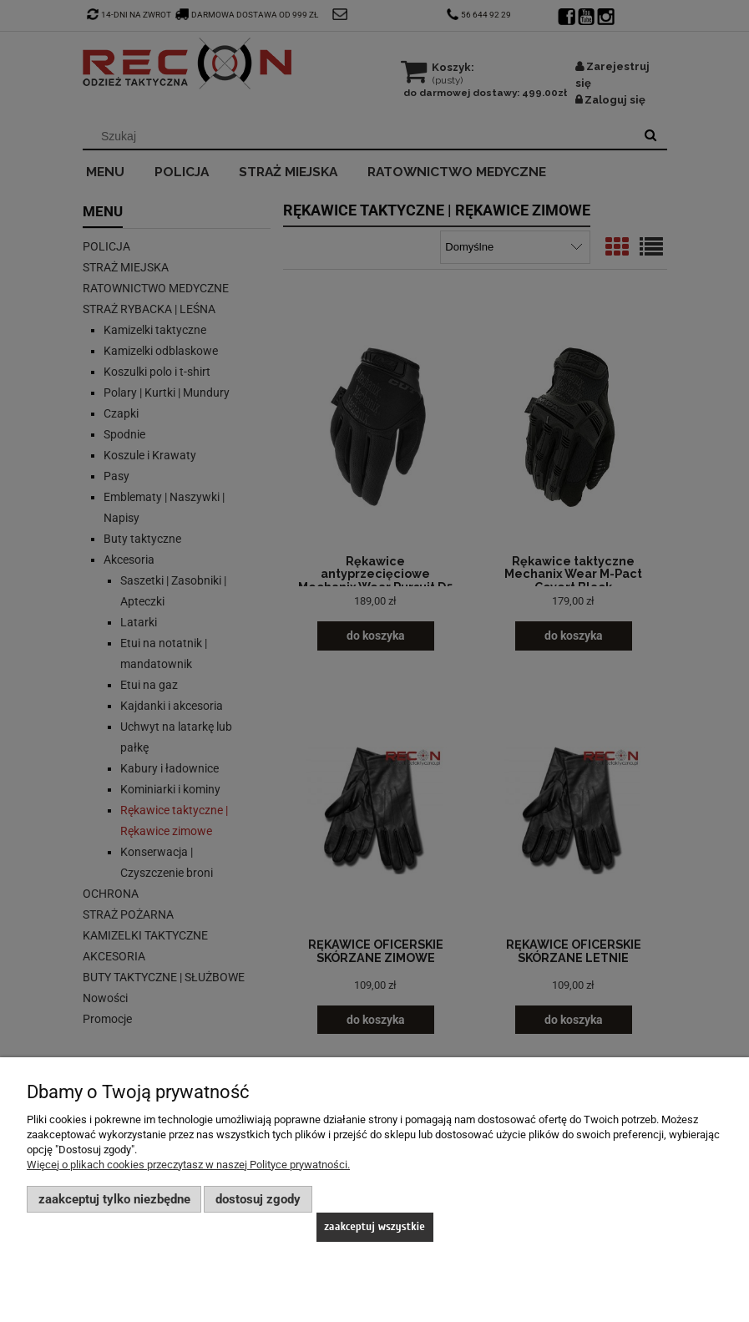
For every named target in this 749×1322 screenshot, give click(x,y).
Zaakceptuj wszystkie (374, 1226)
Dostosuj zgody (258, 1199)
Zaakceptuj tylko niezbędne (114, 1199)
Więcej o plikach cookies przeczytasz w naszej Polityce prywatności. (188, 1164)
